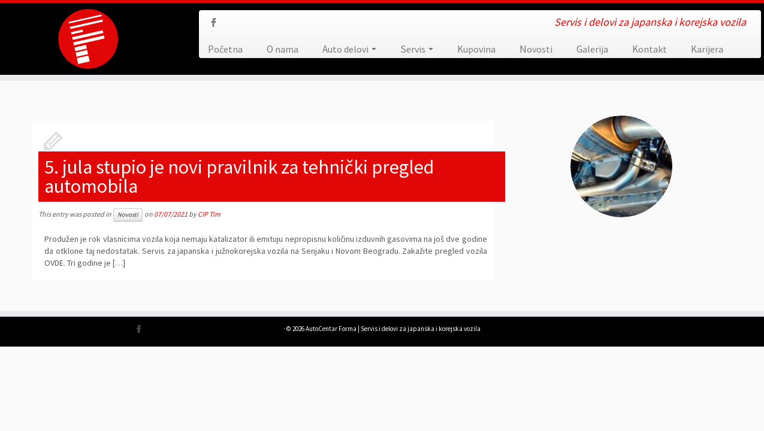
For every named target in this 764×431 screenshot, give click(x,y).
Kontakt (649, 49)
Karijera (707, 49)
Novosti (536, 49)
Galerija (592, 49)
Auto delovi (349, 49)
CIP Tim (209, 214)
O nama (282, 49)
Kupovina (476, 49)
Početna (225, 49)
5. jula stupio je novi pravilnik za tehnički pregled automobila (239, 176)
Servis (416, 49)
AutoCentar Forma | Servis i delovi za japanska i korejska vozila (393, 328)
